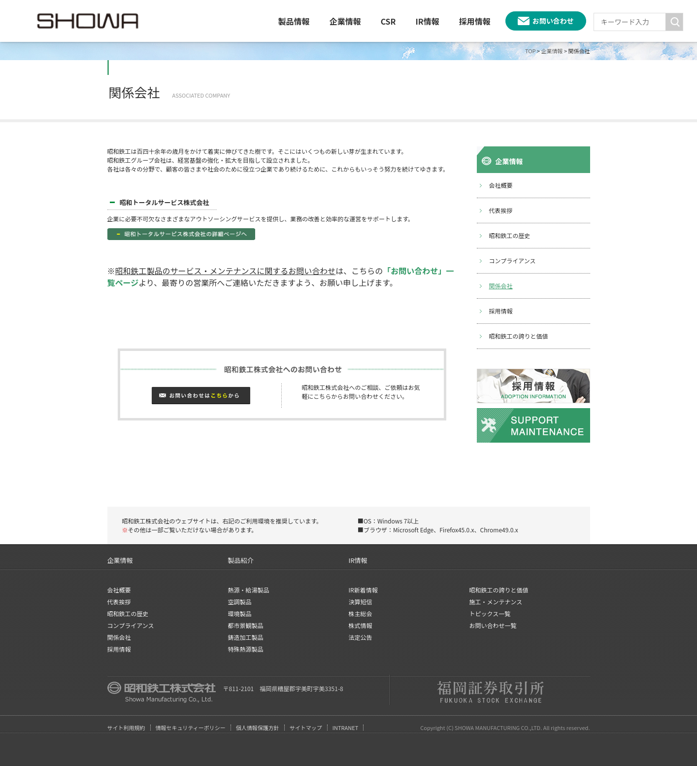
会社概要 (501, 185)
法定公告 (360, 637)
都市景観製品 (246, 625)
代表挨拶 (501, 210)
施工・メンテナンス (496, 601)
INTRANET (345, 727)
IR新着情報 (363, 590)
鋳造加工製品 (246, 637)
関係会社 (501, 285)
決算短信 (360, 601)
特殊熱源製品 (246, 649)
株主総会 (360, 613)
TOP (530, 51)
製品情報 (294, 21)
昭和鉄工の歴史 (510, 235)
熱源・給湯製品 (248, 590)
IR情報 (427, 21)
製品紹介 (241, 560)
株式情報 (360, 625)
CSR (388, 21)
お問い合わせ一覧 (493, 625)
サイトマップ (306, 727)
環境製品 (240, 613)
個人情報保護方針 (257, 727)
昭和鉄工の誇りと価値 (518, 336)
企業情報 (345, 21)
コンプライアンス (512, 260)
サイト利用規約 (126, 727)
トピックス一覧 (490, 613)
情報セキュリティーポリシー (191, 727)
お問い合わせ (553, 21)
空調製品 (240, 601)
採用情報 (475, 21)
